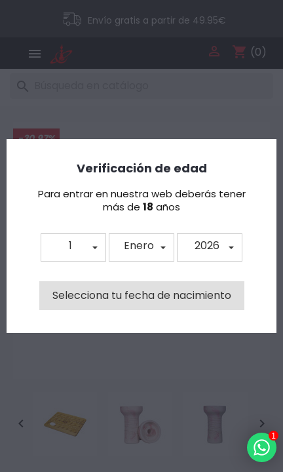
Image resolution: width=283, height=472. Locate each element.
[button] (73, 247)
